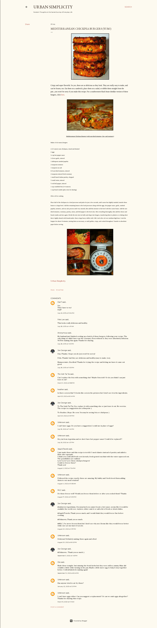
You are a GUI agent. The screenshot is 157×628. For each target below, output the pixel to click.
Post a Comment (57, 607)
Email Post (59, 290)
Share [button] (27, 24)
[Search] (128, 7)
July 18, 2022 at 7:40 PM (66, 429)
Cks (59, 562)
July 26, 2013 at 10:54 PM (66, 313)
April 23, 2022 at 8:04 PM (66, 396)
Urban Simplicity (52, 7)
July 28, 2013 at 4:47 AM (66, 326)
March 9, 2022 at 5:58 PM (66, 383)
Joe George (62, 350)
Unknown (61, 422)
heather (61, 389)
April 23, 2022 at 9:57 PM (66, 416)
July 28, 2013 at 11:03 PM (66, 367)
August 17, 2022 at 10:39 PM (67, 497)
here (62, 95)
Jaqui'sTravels (63, 449)
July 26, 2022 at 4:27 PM (66, 442)
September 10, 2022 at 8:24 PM (68, 573)
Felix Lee (61, 320)
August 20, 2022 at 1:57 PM (67, 529)
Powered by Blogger (78, 620)
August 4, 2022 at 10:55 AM (67, 483)
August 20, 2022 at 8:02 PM (67, 542)
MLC (59, 490)
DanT (60, 302)
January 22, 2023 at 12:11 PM (67, 586)
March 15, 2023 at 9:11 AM (66, 602)
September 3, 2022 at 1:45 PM (67, 555)
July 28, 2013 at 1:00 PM (66, 344)
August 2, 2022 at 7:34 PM (66, 468)
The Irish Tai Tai (64, 374)
